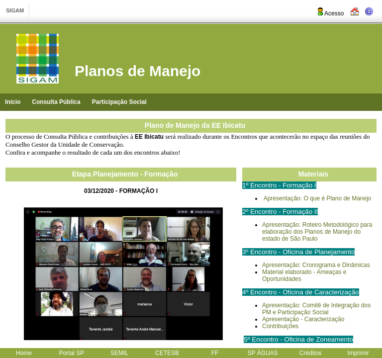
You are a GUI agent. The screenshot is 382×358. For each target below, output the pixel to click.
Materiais (313, 174)
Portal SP (72, 353)
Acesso (330, 13)
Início (12, 101)
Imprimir (358, 353)
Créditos (310, 353)
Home (24, 353)
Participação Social (119, 101)
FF (215, 353)
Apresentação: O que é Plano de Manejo (318, 198)
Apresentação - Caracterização (303, 319)
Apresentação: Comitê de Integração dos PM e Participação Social (316, 309)
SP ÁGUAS (262, 353)
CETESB (167, 353)
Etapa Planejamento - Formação (125, 174)
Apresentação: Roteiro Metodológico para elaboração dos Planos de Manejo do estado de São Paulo (317, 231)
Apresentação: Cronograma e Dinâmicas (316, 265)
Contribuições (280, 326)
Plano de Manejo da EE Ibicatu (195, 125)
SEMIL (119, 353)
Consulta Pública (56, 101)
